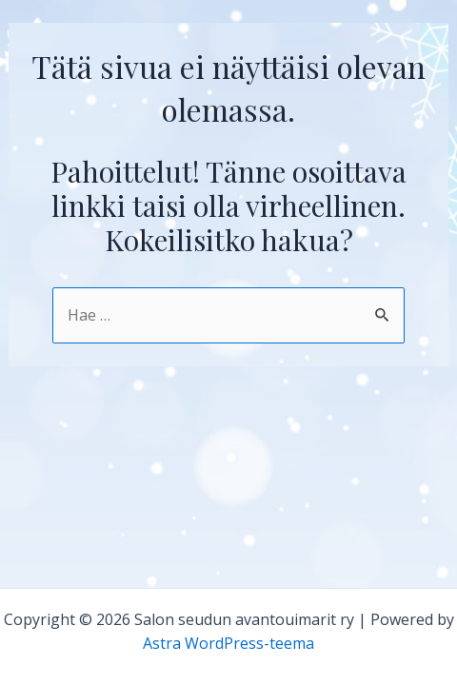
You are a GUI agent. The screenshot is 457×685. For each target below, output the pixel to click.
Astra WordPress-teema (228, 643)
